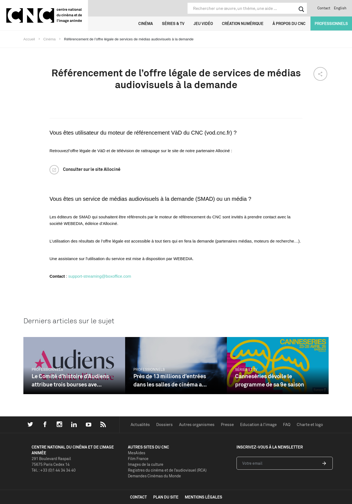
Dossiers (164, 424)
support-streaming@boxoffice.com (99, 276)
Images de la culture (145, 464)
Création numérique (242, 23)
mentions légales (203, 497)
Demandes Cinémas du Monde (154, 476)
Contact (323, 8)
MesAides (136, 452)
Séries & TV (173, 23)
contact (138, 497)
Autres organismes (197, 424)
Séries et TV (246, 369)
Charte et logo (310, 424)
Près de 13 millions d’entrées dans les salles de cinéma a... (170, 380)
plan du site (165, 497)
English (340, 8)
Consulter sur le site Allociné (91, 169)
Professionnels (331, 23)
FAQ (286, 424)
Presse (227, 424)
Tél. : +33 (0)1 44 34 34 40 (54, 470)
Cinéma (145, 23)
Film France (138, 458)
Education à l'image (258, 424)
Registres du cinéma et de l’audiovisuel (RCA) (167, 470)
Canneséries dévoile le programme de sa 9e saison (269, 380)
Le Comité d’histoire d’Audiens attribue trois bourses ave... (70, 380)
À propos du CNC (289, 23)
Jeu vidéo (203, 23)
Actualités (140, 424)
